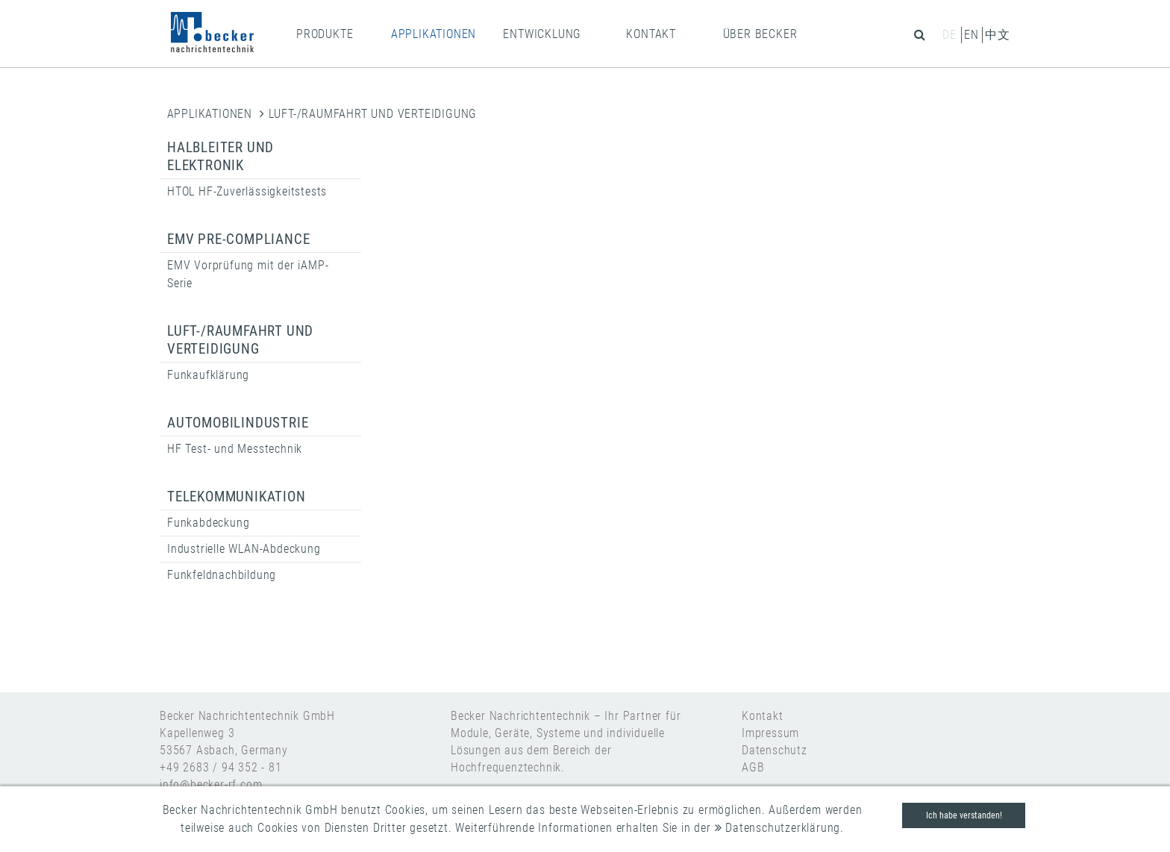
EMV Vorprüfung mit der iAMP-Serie (247, 274)
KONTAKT (651, 34)
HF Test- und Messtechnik (234, 449)
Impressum (770, 733)
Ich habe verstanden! (964, 815)
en (971, 35)
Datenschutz (774, 750)
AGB (753, 767)
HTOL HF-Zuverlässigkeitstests (247, 191)
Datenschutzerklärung (778, 828)
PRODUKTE (324, 34)
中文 (997, 35)
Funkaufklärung (208, 375)
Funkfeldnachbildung (221, 575)
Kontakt (762, 716)
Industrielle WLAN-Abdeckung (244, 549)
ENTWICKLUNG (542, 34)
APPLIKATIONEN (433, 34)
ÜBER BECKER (760, 34)
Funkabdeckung (208, 523)
